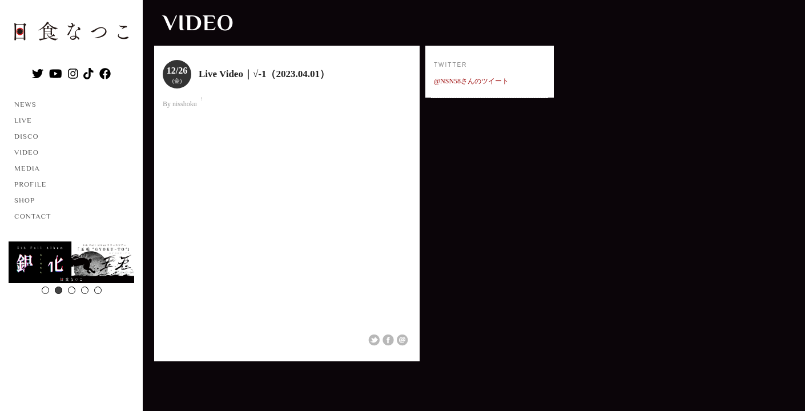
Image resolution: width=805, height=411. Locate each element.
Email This (402, 340)
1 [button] (45, 290)
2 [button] (58, 290)
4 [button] (84, 290)
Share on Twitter (374, 340)
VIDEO (26, 152)
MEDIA (27, 168)
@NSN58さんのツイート (471, 81)
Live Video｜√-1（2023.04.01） (264, 73)
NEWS (25, 104)
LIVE (23, 120)
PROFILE (30, 184)
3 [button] (71, 290)
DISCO (26, 136)
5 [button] (98, 290)
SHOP (24, 200)
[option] (71, 263)
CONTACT (32, 216)
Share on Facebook (388, 340)
